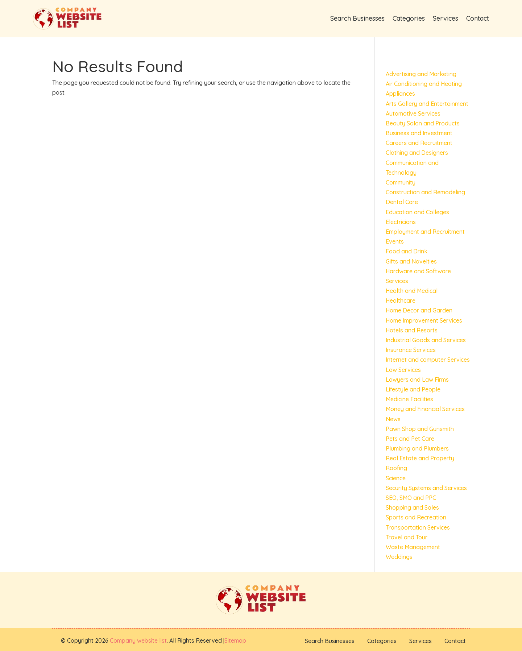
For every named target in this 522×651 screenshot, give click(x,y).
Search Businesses (357, 18)
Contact (477, 18)
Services (445, 18)
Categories (409, 18)
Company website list (138, 640)
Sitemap (235, 640)
